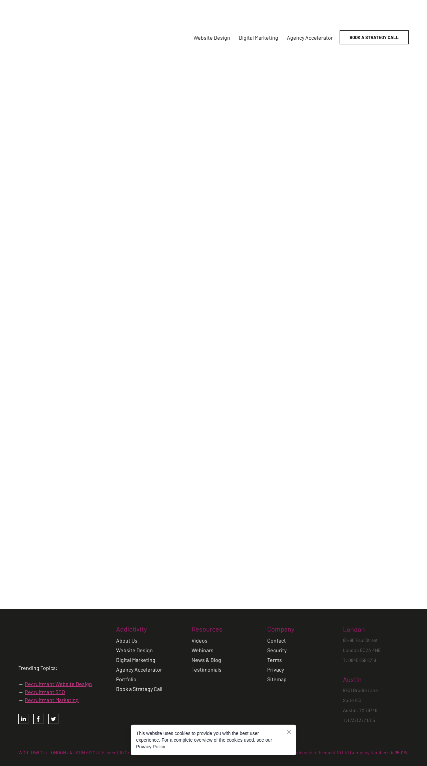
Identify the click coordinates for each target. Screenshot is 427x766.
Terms (274, 660)
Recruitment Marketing (52, 700)
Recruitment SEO (45, 692)
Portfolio (126, 679)
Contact (276, 640)
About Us (126, 640)
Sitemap (277, 679)
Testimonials (206, 669)
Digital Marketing (258, 37)
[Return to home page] (69, 37)
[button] (374, 37)
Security (277, 650)
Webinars (202, 650)
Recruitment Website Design (58, 684)
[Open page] (39, 637)
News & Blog (206, 660)
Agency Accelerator (310, 37)
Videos (199, 640)
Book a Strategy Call (139, 689)
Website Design (211, 37)
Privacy (275, 669)
